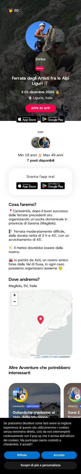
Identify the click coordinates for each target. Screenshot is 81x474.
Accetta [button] (59, 455)
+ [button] (14, 295)
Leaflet (45, 356)
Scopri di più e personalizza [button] (40, 465)
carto (55, 356)
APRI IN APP (40, 108)
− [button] (14, 302)
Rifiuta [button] (22, 455)
